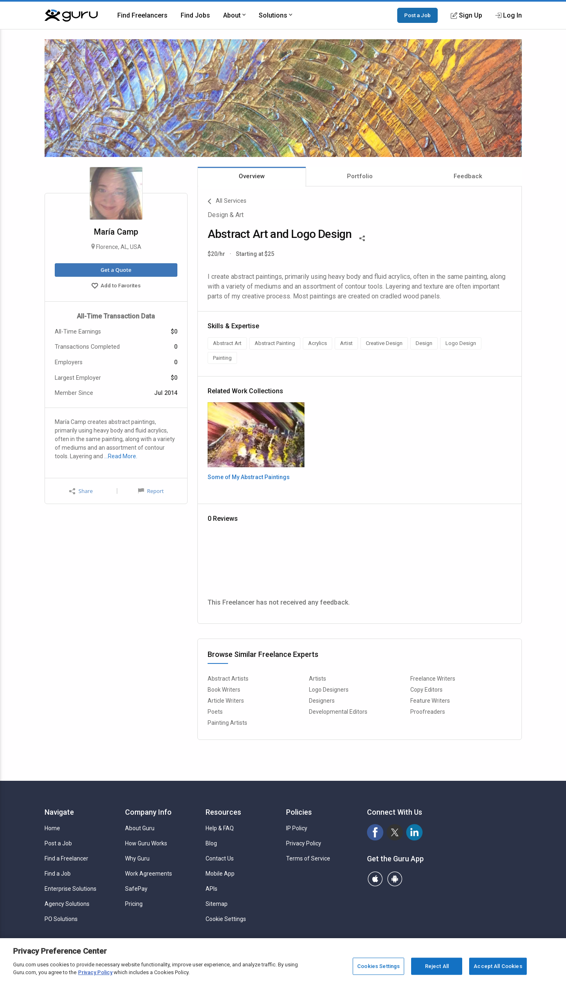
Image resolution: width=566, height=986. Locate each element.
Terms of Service (308, 858)
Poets (215, 711)
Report (150, 491)
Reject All (437, 966)
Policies (299, 812)
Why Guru (137, 858)
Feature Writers (430, 700)
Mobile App (220, 873)
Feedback (468, 176)
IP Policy (296, 828)
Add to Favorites (116, 286)
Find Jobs (195, 15)
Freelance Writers (432, 678)
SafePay (136, 888)
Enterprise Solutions (70, 888)
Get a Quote (116, 269)
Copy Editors (426, 689)
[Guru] (71, 15)
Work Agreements (148, 873)
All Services (227, 201)
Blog (211, 843)
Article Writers (226, 700)
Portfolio (360, 176)
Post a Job (417, 15)
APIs (211, 888)
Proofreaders (427, 711)
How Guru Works (146, 843)
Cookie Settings (226, 919)
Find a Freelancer (66, 858)
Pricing (134, 904)
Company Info (148, 812)
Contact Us (220, 858)
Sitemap (217, 904)
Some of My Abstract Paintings (249, 477)
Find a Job (58, 873)
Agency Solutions (67, 904)
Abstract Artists (228, 678)
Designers (322, 700)
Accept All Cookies (498, 966)
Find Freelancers (142, 15)
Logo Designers (329, 689)
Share (81, 491)
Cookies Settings (378, 966)
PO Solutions (61, 919)
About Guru (139, 828)
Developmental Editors (338, 711)
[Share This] (362, 237)
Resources (223, 812)
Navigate (59, 812)
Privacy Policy (303, 843)
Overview (252, 176)
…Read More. (120, 456)
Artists (317, 678)
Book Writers (224, 689)
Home (52, 828)
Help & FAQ (220, 828)
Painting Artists (227, 722)
